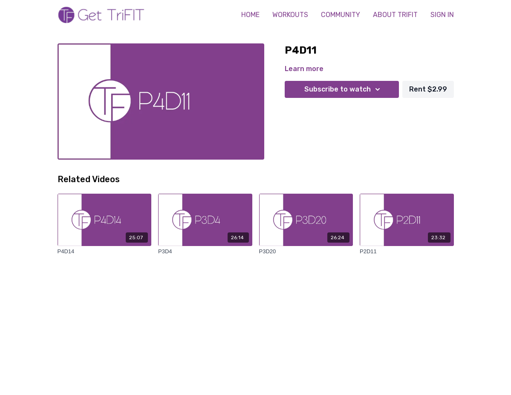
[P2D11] (407, 251)
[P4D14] (105, 251)
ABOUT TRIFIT (395, 15)
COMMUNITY (340, 15)
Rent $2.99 (428, 89)
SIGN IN (442, 15)
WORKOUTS (290, 15)
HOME (250, 15)
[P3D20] (306, 251)
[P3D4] (205, 251)
